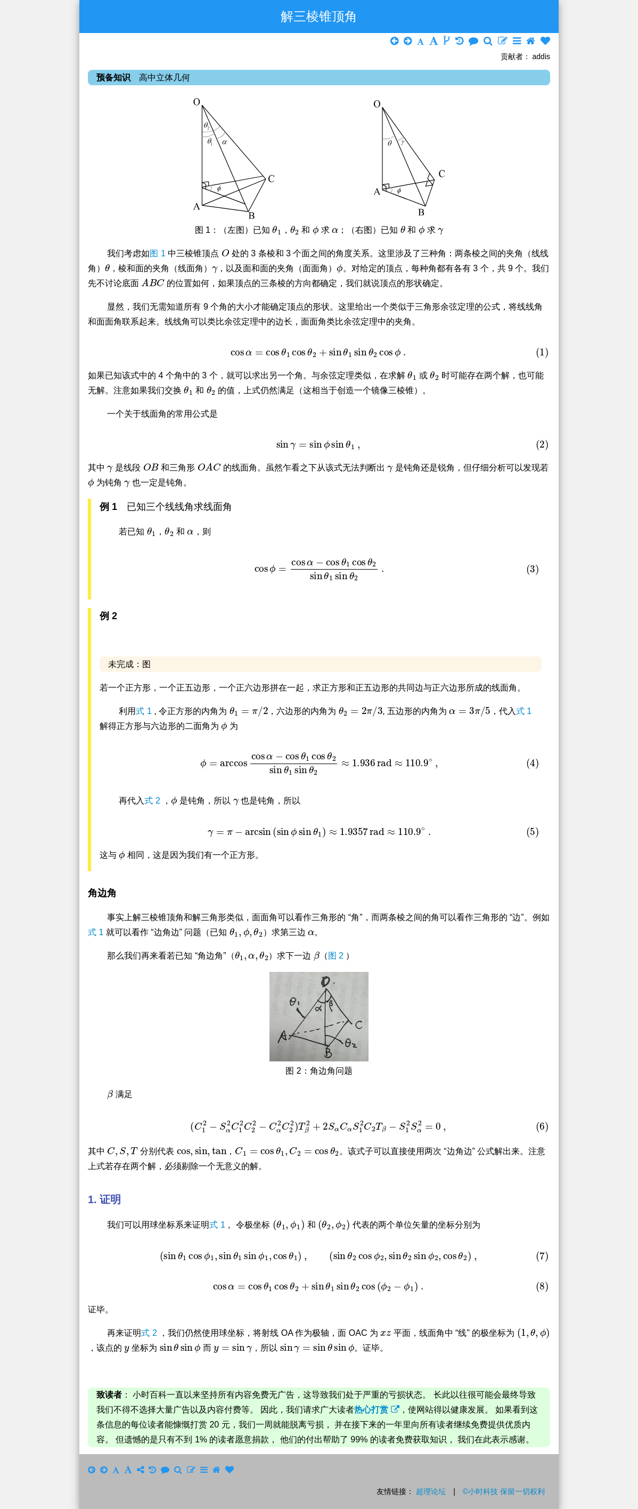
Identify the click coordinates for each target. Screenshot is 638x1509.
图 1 (159, 253)
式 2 (153, 800)
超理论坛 (431, 1491)
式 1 (145, 711)
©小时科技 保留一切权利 (504, 1491)
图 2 (337, 955)
